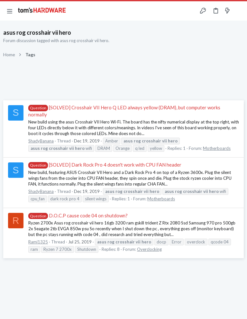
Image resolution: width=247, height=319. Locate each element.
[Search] (238, 11)
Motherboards (217, 148)
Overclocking (149, 249)
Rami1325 (38, 241)
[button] (9, 10)
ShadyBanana (41, 140)
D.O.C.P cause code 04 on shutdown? (78, 215)
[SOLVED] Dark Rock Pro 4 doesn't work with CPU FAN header (104, 165)
